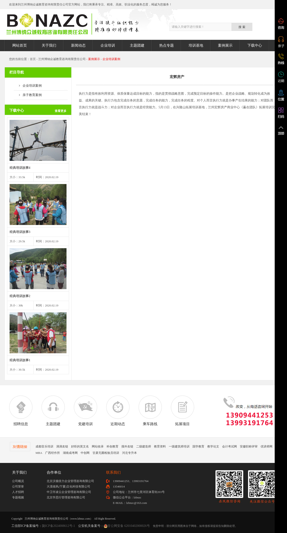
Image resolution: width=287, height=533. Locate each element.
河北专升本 (129, 453)
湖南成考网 (70, 453)
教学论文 (213, 446)
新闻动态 (78, 45)
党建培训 (85, 410)
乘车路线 (150, 410)
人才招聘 (18, 492)
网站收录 (98, 446)
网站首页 (19, 45)
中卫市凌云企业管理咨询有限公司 (69, 492)
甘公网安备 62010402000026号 (129, 526)
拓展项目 (182, 410)
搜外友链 (127, 446)
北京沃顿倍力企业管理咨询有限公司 (70, 481)
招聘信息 (21, 410)
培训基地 (196, 45)
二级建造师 (143, 446)
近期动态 (118, 410)
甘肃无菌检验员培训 (105, 453)
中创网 (85, 453)
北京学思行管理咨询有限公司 (66, 497)
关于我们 (49, 45)
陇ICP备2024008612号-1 (58, 526)
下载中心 (254, 45)
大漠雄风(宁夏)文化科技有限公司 (68, 486)
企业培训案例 (28, 85)
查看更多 (61, 111)
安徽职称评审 (249, 446)
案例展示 (225, 45)
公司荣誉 (18, 486)
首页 (33, 59)
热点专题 (166, 45)
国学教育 (198, 446)
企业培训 (107, 45)
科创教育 (112, 446)
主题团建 (137, 45)
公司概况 (18, 481)
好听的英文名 (80, 446)
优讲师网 (266, 446)
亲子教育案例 (28, 95)
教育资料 (160, 446)
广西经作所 (52, 453)
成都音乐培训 (44, 446)
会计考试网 (229, 446)
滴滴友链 (62, 446)
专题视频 (18, 497)
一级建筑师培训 (179, 446)
